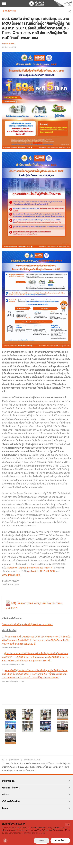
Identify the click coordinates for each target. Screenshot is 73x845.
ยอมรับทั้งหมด (60, 840)
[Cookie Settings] (5, 840)
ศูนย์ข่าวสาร (10, 11)
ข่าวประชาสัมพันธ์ (32, 760)
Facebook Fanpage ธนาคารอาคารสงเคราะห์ (29, 568)
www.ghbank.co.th (11, 575)
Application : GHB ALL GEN (41, 571)
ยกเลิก (41, 840)
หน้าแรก (3, 760)
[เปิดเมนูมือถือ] (4, 3)
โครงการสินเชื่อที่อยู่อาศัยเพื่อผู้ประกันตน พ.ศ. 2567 (27, 624)
